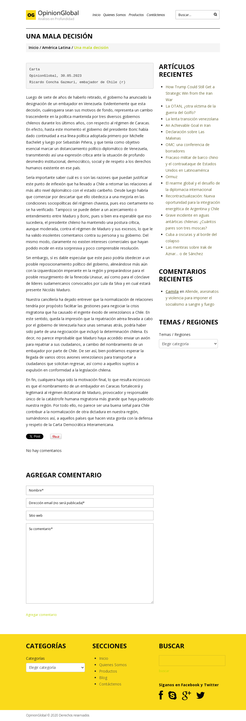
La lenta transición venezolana (192, 118)
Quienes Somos (114, 14)
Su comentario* (90, 563)
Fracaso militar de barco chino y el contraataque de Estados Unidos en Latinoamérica (192, 164)
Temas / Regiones (175, 334)
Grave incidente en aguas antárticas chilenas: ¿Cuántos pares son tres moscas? (191, 222)
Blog (103, 677)
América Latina (56, 47)
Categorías (35, 658)
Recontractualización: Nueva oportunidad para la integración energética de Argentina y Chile (193, 202)
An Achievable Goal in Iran (188, 125)
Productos (136, 14)
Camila (172, 291)
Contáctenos (156, 14)
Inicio (96, 14)
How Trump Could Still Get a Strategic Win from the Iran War (190, 93)
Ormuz (171, 176)
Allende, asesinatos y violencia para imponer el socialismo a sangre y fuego (192, 298)
